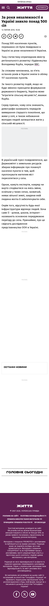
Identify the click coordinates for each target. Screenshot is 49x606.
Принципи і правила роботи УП (18, 522)
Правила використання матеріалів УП (24, 519)
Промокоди (39, 522)
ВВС (36, 64)
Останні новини (15, 367)
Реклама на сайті (10, 516)
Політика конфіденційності (33, 516)
